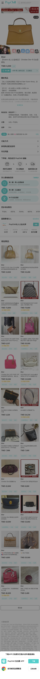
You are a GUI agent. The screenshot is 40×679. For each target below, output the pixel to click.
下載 (33, 661)
